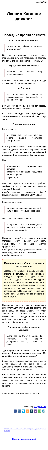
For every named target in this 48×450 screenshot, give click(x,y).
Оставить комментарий (24, 439)
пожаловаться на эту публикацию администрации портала (25, 430)
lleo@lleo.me (40, 407)
